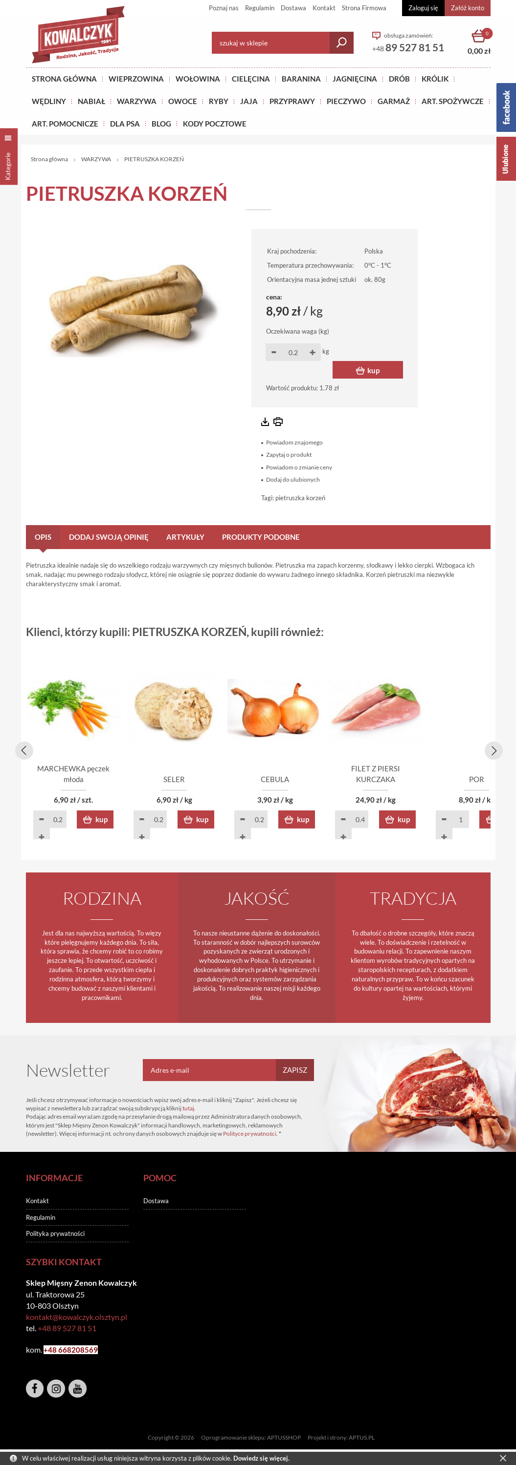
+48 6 (53, 1350)
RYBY (218, 101)
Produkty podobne (261, 536)
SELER (199, 780)
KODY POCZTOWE (215, 123)
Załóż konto (467, 8)
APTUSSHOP (284, 1438)
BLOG (161, 123)
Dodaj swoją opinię (109, 536)
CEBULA (317, 780)
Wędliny (49, 101)
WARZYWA (137, 101)
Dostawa (293, 8)
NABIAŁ (91, 101)
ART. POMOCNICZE (65, 123)
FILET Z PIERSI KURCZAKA (434, 780)
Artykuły (185, 536)
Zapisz (295, 1070)
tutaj (188, 1109)
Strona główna (64, 78)
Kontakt (324, 8)
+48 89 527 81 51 (67, 1329)
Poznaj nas (224, 8)
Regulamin (259, 8)
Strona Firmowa (364, 8)
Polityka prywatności (55, 1234)
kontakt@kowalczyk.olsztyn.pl (76, 1317)
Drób (399, 78)
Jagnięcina (355, 78)
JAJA (249, 101)
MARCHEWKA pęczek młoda (82, 780)
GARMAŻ (394, 101)
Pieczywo (346, 101)
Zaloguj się (423, 8)
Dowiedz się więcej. (261, 1458)
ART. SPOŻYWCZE (453, 101)
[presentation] (22, 749)
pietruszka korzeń (300, 498)
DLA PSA (125, 123)
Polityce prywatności (249, 1134)
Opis (43, 536)
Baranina (301, 78)
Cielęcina (251, 78)
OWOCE (182, 101)
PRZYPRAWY (292, 101)
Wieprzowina (136, 78)
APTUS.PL (362, 1438)
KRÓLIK (435, 78)
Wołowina (198, 78)
